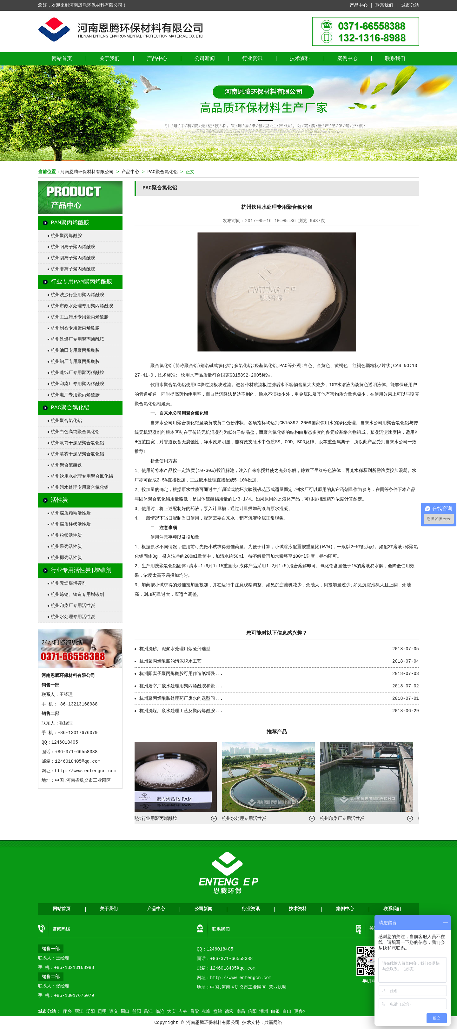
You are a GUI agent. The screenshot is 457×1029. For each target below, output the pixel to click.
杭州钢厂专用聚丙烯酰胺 (75, 361)
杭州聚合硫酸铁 (66, 465)
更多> (300, 1011)
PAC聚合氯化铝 (162, 171)
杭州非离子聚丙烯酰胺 (73, 269)
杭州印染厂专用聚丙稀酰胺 (77, 383)
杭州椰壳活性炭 (66, 557)
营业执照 (278, 987)
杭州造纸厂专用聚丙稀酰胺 (77, 372)
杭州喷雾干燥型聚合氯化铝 (77, 454)
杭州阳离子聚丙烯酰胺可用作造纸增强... (181, 673)
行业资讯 (252, 59)
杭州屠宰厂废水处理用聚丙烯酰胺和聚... (181, 686)
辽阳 (90, 1011)
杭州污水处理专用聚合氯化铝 (80, 487)
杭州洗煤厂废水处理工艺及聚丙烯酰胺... (181, 710)
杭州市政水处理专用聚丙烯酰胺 (82, 306)
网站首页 (62, 59)
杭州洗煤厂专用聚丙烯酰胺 (77, 339)
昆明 (102, 1011)
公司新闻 (205, 59)
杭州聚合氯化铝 (66, 420)
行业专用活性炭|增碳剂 (81, 570)
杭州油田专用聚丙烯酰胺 (75, 350)
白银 (275, 1011)
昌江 (148, 1011)
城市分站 (410, 5)
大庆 (171, 1011)
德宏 (229, 1011)
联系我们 (384, 5)
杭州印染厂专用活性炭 (73, 605)
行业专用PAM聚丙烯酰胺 (81, 282)
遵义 (113, 1011)
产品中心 (359, 5)
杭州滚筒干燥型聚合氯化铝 (77, 443)
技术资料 (300, 59)
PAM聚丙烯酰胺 (70, 223)
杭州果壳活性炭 (66, 546)
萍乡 (67, 1011)
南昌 (240, 1011)
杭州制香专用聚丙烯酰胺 (75, 328)
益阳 (136, 1011)
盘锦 (217, 1011)
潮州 (263, 1011)
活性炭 (59, 500)
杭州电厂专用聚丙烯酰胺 (75, 395)
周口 (125, 1011)
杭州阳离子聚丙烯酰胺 (73, 246)
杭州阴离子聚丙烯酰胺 (73, 258)
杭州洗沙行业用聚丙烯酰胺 (77, 294)
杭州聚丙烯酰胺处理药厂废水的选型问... (181, 698)
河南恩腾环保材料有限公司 (87, 171)
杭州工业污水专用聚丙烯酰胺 (80, 317)
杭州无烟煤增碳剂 (68, 583)
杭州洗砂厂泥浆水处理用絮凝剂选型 (174, 648)
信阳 (252, 1011)
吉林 (182, 1011)
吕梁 (194, 1011)
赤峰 (206, 1011)
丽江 (79, 1011)
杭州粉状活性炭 (66, 535)
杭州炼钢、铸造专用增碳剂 (77, 594)
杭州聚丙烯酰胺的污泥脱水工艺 (170, 661)
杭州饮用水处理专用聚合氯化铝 (82, 476)
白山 (286, 1011)
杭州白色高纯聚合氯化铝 (75, 431)
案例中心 (347, 59)
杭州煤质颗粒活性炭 (71, 513)
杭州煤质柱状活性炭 (71, 524)
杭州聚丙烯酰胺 (66, 235)
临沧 (160, 1011)
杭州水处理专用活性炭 (73, 616)
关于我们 (109, 59)
